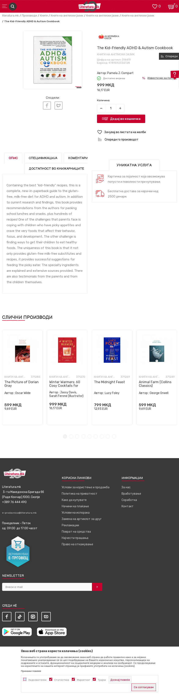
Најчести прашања (75, 538)
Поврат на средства (76, 531)
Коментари (78, 158)
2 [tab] (71, 436)
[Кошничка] (171, 6)
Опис (13, 158)
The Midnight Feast (109, 382)
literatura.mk (10, 15)
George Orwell (159, 393)
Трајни (102, 680)
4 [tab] (83, 436)
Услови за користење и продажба (85, 487)
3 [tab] (77, 436)
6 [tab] (96, 436)
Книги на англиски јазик (67, 15)
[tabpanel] (22, 377)
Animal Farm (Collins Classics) (155, 383)
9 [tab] (114, 436)
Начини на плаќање (75, 506)
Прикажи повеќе (31, 671)
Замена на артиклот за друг (82, 519)
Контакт (128, 506)
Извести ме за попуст (162, 78)
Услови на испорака (76, 512)
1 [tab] (65, 436)
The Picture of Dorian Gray (21, 383)
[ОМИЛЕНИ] (154, 6)
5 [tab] (89, 436)
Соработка (129, 500)
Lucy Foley (112, 393)
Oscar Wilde (23, 393)
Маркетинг (83, 680)
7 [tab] (102, 436)
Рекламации (70, 525)
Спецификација (43, 158)
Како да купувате (74, 500)
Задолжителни (37, 680)
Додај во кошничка (125, 119)
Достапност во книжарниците (56, 169)
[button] (137, 132)
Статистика (61, 680)
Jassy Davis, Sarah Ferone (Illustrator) (66, 394)
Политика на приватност (79, 493)
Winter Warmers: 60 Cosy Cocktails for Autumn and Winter (65, 385)
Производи (29, 15)
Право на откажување (77, 544)
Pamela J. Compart (120, 73)
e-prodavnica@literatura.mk (19, 512)
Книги (44, 15)
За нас (126, 487)
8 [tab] (108, 436)
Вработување (131, 493)
